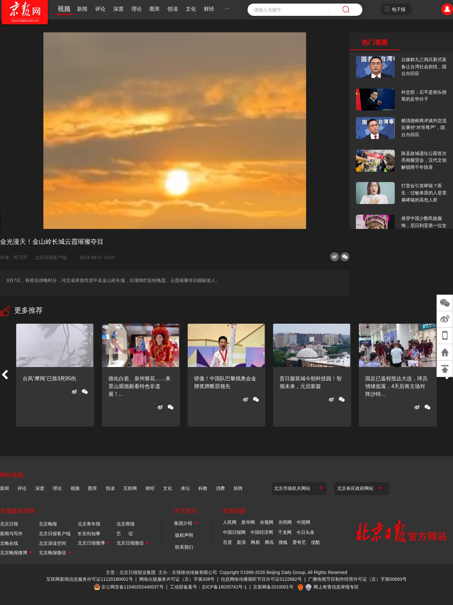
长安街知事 (89, 533)
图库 (154, 9)
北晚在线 (9, 543)
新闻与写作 (11, 533)
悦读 (173, 9)
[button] (4, 375)
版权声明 (184, 535)
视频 (64, 8)
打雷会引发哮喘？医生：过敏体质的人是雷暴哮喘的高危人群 (424, 192)
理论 (136, 9)
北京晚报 (48, 523)
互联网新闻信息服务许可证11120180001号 (89, 579)
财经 (209, 9)
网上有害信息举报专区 (336, 586)
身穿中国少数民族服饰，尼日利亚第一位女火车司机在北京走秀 (424, 225)
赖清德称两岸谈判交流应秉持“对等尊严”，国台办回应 (424, 127)
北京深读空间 (52, 543)
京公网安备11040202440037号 (132, 586)
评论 (100, 9)
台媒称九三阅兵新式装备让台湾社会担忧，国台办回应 (424, 66)
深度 (118, 9)
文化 (191, 9)
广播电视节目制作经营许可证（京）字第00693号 (357, 579)
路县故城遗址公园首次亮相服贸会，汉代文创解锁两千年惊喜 (424, 160)
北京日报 (9, 523)
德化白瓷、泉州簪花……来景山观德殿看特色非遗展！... (139, 386)
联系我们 (184, 547)
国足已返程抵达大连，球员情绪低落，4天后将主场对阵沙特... (396, 386)
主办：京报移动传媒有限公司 (187, 572)
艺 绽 (124, 533)
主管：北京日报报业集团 (131, 572)
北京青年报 (89, 523)
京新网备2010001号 (273, 586)
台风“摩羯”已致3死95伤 (49, 378)
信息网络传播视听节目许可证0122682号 (261, 579)
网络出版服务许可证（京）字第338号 (177, 579)
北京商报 (125, 523)
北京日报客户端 (51, 257)
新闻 (82, 9)
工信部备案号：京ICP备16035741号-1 (208, 586)
